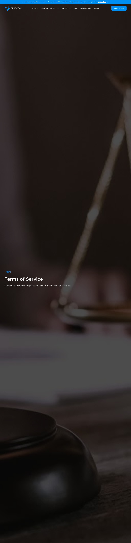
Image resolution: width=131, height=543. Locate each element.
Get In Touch (119, 8)
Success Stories (85, 8)
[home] (13, 8)
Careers (96, 8)
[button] (35, 9)
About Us (45, 8)
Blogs (75, 8)
